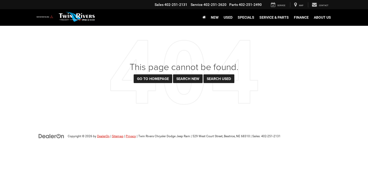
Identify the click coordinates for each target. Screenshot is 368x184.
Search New (187, 78)
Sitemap (117, 136)
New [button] (214, 17)
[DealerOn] (51, 136)
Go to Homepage (153, 78)
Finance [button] (301, 17)
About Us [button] (322, 17)
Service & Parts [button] (274, 17)
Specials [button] (246, 17)
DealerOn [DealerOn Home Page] (103, 136)
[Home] (204, 17)
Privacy (131, 136)
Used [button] (228, 17)
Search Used (219, 78)
